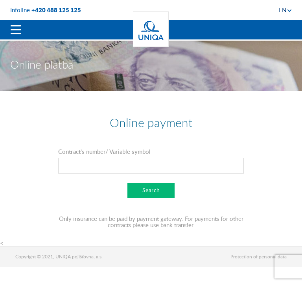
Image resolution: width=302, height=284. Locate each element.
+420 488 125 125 (56, 10)
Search (151, 190)
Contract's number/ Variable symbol (104, 151)
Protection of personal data (258, 256)
